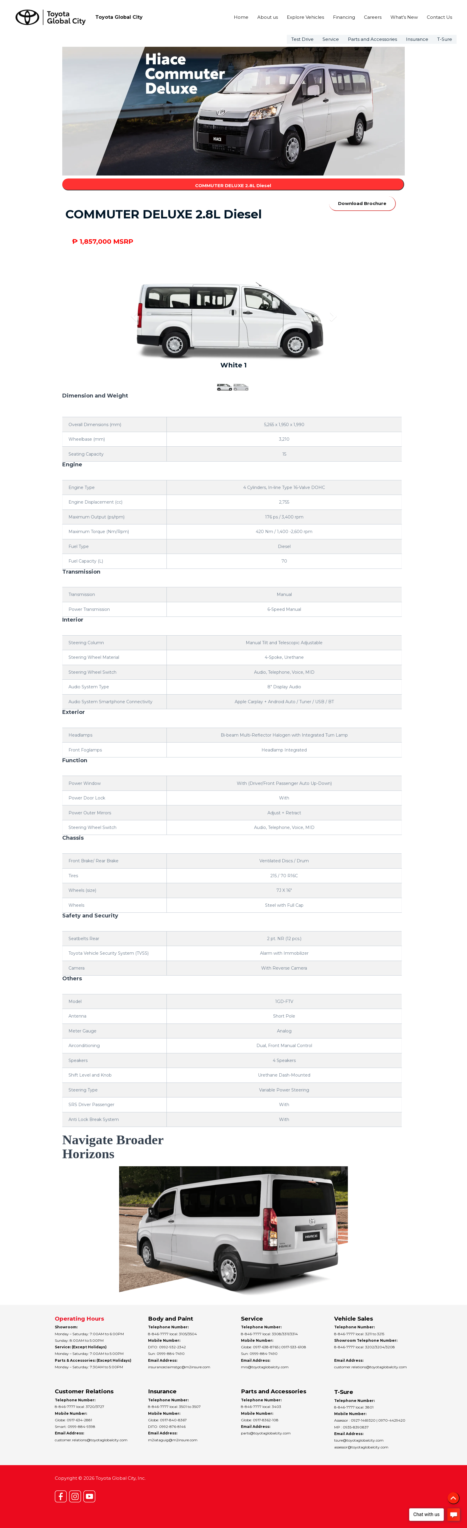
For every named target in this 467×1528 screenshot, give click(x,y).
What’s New (404, 17)
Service (331, 39)
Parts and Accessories (372, 39)
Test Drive (302, 39)
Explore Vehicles (305, 17)
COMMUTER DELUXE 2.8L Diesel (233, 185)
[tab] (233, 411)
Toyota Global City (119, 17)
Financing (344, 17)
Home (241, 17)
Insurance (417, 39)
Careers (373, 17)
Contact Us (439, 17)
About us (267, 17)
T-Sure (444, 39)
